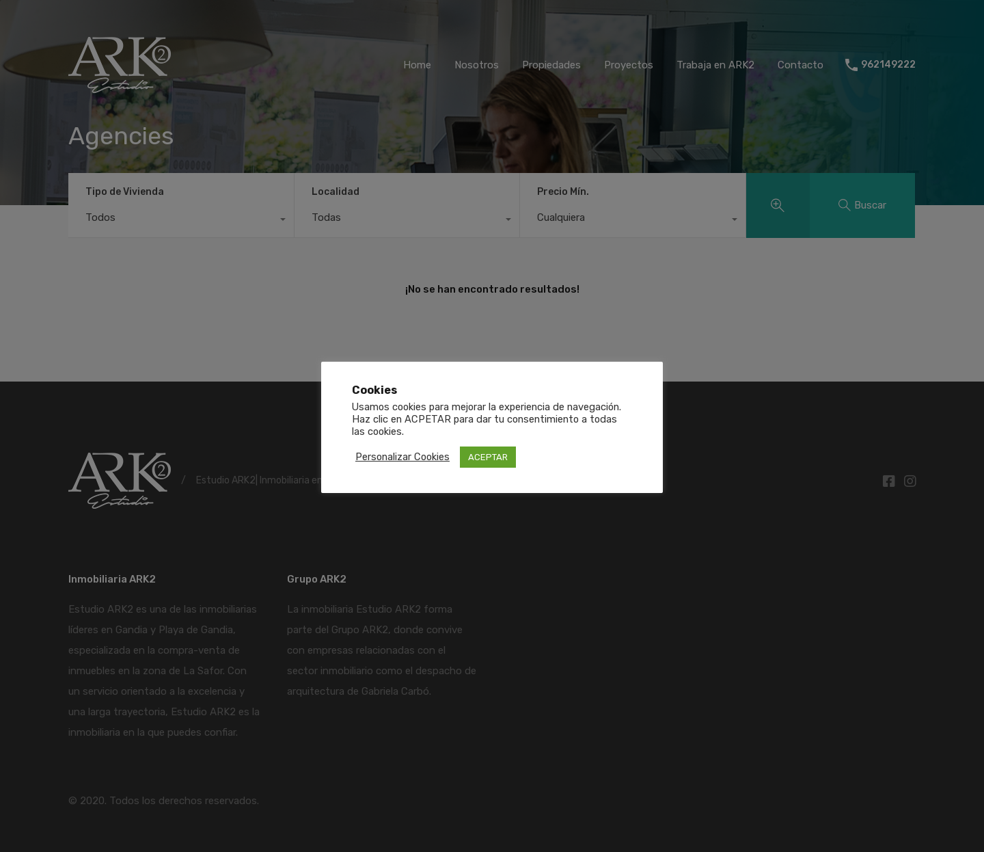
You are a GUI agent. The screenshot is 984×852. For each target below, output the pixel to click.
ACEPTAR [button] (488, 457)
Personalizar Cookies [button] (402, 457)
